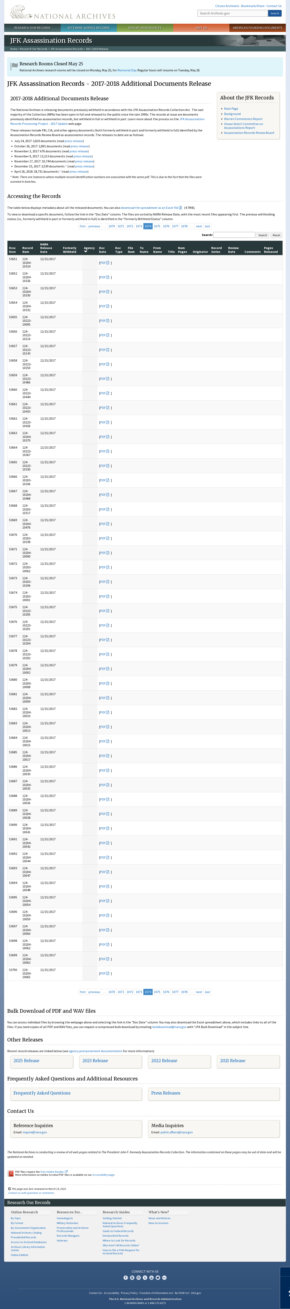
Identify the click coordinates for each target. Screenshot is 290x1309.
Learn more (254, 1302)
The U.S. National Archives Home (62, 12)
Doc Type (118, 249)
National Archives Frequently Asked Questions (120, 1224)
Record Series (216, 249)
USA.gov (196, 1293)
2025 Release (26, 1060)
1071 (121, 226)
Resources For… (69, 1212)
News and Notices (160, 1218)
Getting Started (112, 1218)
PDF (103, 263)
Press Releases (165, 1093)
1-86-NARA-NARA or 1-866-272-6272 (145, 1303)
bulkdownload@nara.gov (169, 1027)
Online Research (24, 1212)
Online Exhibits (19, 1255)
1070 (112, 226)
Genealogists (65, 1218)
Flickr (164, 1277)
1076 (166, 226)
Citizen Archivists (227, 6)
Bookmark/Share (253, 6)
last (207, 226)
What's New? (159, 1212)
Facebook (125, 1277)
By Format (17, 1223)
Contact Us (274, 6)
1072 (130, 226)
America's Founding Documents (257, 28)
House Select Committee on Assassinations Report (243, 126)
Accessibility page (103, 1175)
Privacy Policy (129, 1293)
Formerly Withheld (69, 249)
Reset (276, 235)
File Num (131, 249)
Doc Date (102, 249)
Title (171, 252)
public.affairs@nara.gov (177, 1132)
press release (74, 141)
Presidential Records (23, 1237)
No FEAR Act (182, 1293)
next (199, 226)
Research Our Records (32, 28)
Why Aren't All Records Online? (121, 1245)
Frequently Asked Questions (41, 1093)
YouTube (151, 1277)
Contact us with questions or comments (31, 1193)
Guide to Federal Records (118, 1231)
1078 (184, 226)
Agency (89, 249)
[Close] (285, 1271)
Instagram (138, 1277)
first (83, 226)
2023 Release (95, 1060)
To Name (144, 249)
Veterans (62, 1240)
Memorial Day (126, 70)
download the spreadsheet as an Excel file (149, 208)
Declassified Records (116, 1235)
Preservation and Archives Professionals (73, 1229)
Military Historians (67, 1223)
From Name (157, 249)
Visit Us (201, 28)
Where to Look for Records (119, 1240)
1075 (157, 226)
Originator (200, 252)
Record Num (27, 249)
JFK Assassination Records (66, 49)
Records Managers (68, 1235)
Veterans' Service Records (89, 28)
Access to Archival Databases (29, 1242)
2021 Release (232, 1060)
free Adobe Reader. (54, 1172)
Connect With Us (145, 1271)
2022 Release (164, 1060)
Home (13, 49)
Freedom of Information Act (156, 1293)
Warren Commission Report (243, 119)
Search (275, 13)
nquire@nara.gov (35, 1132)
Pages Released (271, 249)
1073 (139, 226)
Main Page (231, 109)
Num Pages (182, 249)
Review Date (233, 249)
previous (94, 226)
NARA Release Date (46, 248)
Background (232, 114)
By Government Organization (28, 1228)
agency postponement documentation (95, 1051)
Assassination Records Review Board (249, 133)
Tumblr (145, 1277)
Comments (252, 252)
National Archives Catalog (26, 1232)
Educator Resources (145, 28)
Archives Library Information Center (28, 1248)
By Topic (16, 1218)
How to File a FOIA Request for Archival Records (121, 1251)
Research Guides (116, 1212)
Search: (207, 235)
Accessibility (111, 1293)
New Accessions (159, 1223)
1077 (175, 226)
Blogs (157, 1277)
